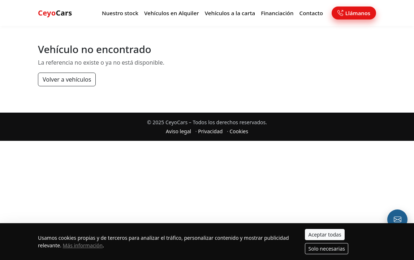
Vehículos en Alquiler (171, 13)
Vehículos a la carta (230, 13)
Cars (55, 13)
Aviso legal (178, 131)
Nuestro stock (120, 13)
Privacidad (210, 131)
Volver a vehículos (67, 79)
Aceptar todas (324, 234)
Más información (83, 245)
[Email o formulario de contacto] (397, 219)
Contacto (311, 13)
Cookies (238, 131)
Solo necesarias (326, 248)
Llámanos (353, 13)
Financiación (277, 13)
